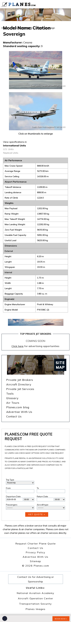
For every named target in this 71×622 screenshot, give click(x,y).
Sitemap (35, 561)
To (38, 488)
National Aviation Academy (35, 593)
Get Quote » (36, 514)
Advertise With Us (19, 412)
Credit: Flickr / (35, 86)
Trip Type (10, 479)
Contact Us (14, 416)
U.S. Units (8, 149)
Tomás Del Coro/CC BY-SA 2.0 (53, 86)
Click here (18, 346)
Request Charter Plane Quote (35, 543)
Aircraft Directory (18, 384)
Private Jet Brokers (19, 380)
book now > (61, 619)
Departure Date (13, 496)
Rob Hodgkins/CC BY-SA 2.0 (54, 127)
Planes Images (35, 609)
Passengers (11, 504)
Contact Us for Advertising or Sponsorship (35, 579)
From (8, 488)
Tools (10, 393)
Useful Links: (35, 587)
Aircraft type (42, 504)
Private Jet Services (20, 389)
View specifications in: (15, 141)
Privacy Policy (35, 552)
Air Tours (12, 402)
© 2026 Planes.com (35, 565)
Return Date (42, 496)
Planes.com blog (17, 407)
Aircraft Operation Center (35, 598)
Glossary (12, 398)
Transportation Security (35, 603)
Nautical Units (10, 152)
